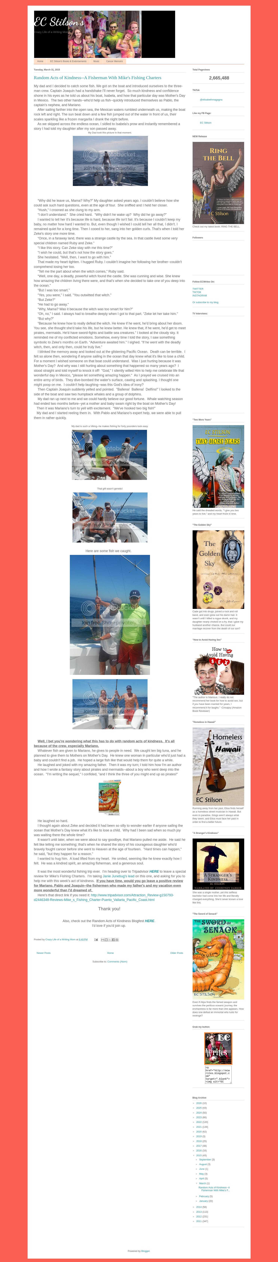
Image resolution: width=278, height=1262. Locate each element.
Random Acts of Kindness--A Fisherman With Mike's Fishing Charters (97, 77)
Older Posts (176, 953)
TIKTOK (197, 292)
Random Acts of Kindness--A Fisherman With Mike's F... (214, 1192)
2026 (199, 1106)
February (204, 1199)
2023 (199, 1120)
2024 (199, 1116)
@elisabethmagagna (211, 99)
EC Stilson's (59, 21)
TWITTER (198, 288)
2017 (199, 1149)
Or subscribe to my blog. (206, 302)
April (202, 1181)
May (201, 1177)
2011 (199, 1224)
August (203, 1167)
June (202, 1172)
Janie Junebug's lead (118, 876)
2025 (199, 1111)
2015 (199, 1158)
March (203, 1186)
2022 (199, 1125)
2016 (199, 1154)
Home (40, 61)
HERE (154, 871)
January (204, 1204)
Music (96, 61)
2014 (199, 1210)
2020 (199, 1135)
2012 (199, 1220)
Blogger (145, 1254)
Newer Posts (44, 953)
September (205, 1163)
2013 (199, 1215)
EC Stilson (206, 122)
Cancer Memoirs (114, 61)
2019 (199, 1139)
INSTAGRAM (200, 295)
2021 (199, 1130)
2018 (199, 1144)
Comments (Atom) (117, 961)
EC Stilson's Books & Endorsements (68, 61)
